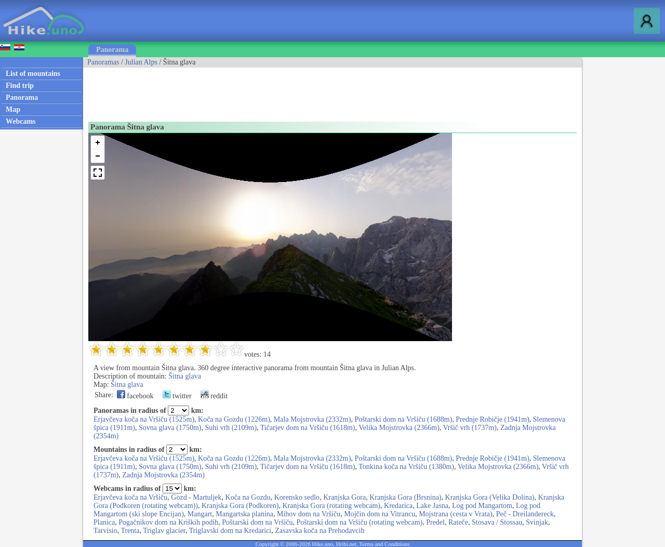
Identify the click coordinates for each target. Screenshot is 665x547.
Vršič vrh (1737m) (470, 428)
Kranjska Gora (344, 497)
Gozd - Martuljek (196, 497)
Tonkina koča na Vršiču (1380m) (406, 467)
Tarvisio (105, 531)
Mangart (200, 514)
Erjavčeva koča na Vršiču (130, 497)
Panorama (112, 50)
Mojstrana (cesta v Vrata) (456, 514)
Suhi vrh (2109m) (231, 428)
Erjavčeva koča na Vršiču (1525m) (144, 419)
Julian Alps (141, 62)
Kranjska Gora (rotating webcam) (332, 506)
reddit (214, 396)
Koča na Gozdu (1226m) (234, 419)
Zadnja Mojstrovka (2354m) (163, 475)
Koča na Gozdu (248, 497)
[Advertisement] (272, 91)
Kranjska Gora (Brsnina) (405, 497)
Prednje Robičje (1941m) (492, 419)
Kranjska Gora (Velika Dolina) (490, 497)
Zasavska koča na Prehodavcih (319, 531)
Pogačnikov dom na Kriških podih (168, 522)
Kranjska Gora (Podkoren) (240, 506)
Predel (435, 522)
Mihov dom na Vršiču (308, 514)
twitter (177, 396)
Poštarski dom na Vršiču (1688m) (403, 419)
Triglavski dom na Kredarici (230, 531)
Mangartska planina (244, 514)
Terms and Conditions (384, 544)
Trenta (130, 531)
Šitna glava (184, 376)
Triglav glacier (164, 531)
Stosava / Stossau (497, 522)
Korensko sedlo (297, 497)
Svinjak (537, 522)
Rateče (458, 522)
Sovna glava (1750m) (170, 428)
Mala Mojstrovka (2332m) (312, 419)
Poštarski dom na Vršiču (257, 522)
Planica (104, 522)
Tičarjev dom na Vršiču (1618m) (307, 428)
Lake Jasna (432, 506)
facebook (135, 396)
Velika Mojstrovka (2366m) (399, 428)
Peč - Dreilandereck (525, 514)
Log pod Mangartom (482, 506)
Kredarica (398, 506)
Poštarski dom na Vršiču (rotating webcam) (360, 522)
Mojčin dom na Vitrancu (379, 514)
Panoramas (103, 62)
